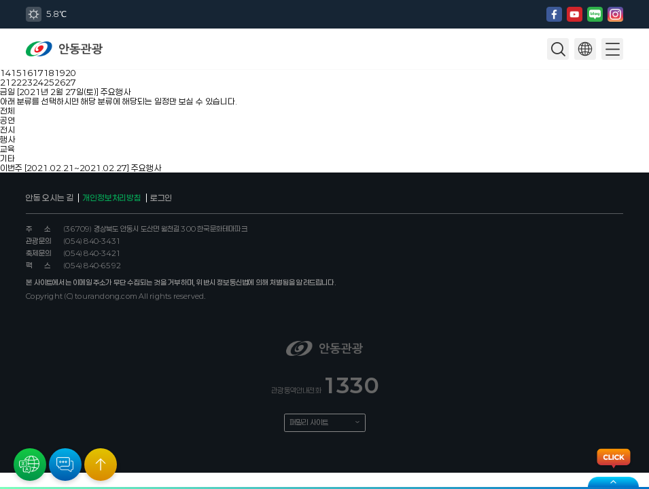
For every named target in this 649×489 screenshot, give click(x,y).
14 (5, 72)
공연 (7, 120)
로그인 (161, 197)
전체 (7, 110)
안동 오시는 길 (49, 197)
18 (48, 72)
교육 (7, 148)
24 (38, 82)
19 (59, 72)
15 (16, 72)
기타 (7, 158)
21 (5, 82)
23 (27, 82)
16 (27, 72)
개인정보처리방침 (111, 197)
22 (16, 82)
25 (48, 82)
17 (38, 72)
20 (70, 72)
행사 (7, 139)
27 (70, 82)
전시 (7, 129)
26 (59, 82)
